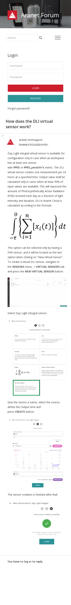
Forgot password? (19, 108)
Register (35, 98)
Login (35, 88)
